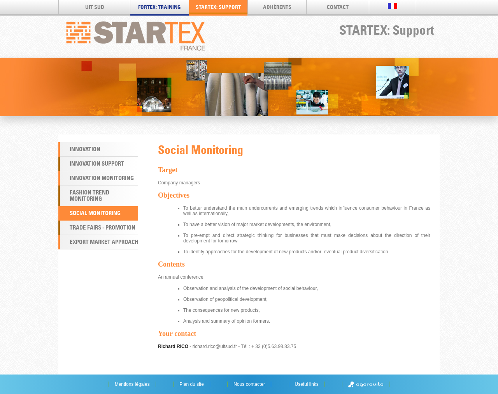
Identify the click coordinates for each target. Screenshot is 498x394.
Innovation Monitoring (102, 178)
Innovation (85, 149)
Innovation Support (97, 163)
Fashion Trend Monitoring (89, 195)
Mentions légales (132, 384)
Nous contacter (249, 384)
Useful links (307, 384)
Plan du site (191, 384)
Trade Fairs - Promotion (102, 227)
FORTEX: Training (159, 7)
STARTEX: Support (218, 7)
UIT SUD (94, 7)
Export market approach (104, 242)
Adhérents (277, 7)
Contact (338, 7)
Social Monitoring (95, 213)
